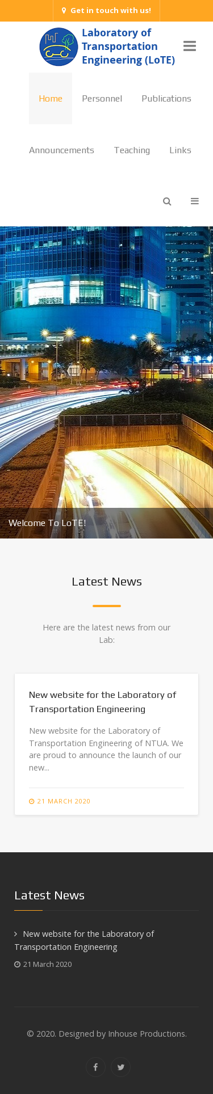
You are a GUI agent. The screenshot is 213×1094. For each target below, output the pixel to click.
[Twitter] (121, 1067)
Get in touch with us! (106, 10)
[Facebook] (96, 1067)
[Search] (167, 201)
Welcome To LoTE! (47, 522)
